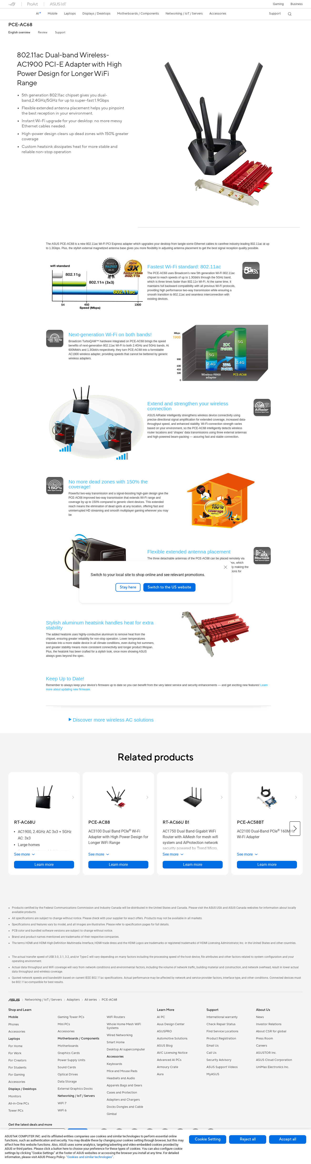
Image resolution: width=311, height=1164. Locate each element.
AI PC (161, 1017)
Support (60, 32)
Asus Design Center (171, 1024)
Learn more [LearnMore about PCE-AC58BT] (266, 864)
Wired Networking (120, 1035)
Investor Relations (268, 1024)
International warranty (222, 1017)
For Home (15, 1046)
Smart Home (116, 1042)
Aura (160, 1074)
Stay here (128, 587)
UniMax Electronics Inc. (272, 1067)
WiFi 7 (62, 1103)
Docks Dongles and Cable (125, 1107)
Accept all (287, 1139)
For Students (17, 1067)
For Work (14, 1053)
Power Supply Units (71, 1060)
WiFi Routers (116, 1017)
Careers (261, 1046)
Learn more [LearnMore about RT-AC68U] (44, 864)
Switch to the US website (169, 587)
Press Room (264, 1038)
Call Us (211, 1053)
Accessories (16, 1032)
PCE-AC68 (20, 25)
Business (297, 4)
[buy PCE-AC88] (99, 822)
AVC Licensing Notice (172, 1053)
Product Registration (221, 1038)
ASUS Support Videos (222, 1067)
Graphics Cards (69, 1053)
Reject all (248, 1139)
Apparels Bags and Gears (124, 1085)
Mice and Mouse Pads (122, 1071)
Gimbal (112, 1114)
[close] (225, 567)
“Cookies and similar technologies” (89, 1157)
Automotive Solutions (172, 1038)
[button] (278, 4)
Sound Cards (67, 1067)
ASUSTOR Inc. (266, 1053)
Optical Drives (68, 1074)
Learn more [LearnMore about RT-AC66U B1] (192, 864)
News (260, 1017)
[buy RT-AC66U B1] (176, 822)
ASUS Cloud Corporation (274, 1060)
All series (91, 1000)
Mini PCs (64, 1024)
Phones (13, 1024)
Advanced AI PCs (169, 1060)
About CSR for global (271, 1031)
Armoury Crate (167, 1067)
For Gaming (16, 1075)
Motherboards (68, 1046)
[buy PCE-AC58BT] (250, 822)
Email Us (212, 1046)
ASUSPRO (164, 1031)
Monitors (14, 1096)
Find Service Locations (222, 1031)
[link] (16, 14)
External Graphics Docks (75, 1089)
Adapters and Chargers (123, 1100)
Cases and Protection (122, 1092)
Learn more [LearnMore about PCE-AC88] (118, 864)
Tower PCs (15, 1111)
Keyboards (114, 1064)
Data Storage (67, 1082)
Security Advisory (218, 1060)
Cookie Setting (208, 1139)
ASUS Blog (165, 1046)
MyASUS (212, 1074)
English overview (19, 32)
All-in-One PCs (18, 1103)
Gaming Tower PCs (71, 1017)
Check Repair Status (221, 1024)
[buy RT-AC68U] (24, 822)
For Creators (17, 1060)
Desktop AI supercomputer (126, 1049)
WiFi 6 (62, 1110)
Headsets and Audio (121, 1078)
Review (42, 32)
